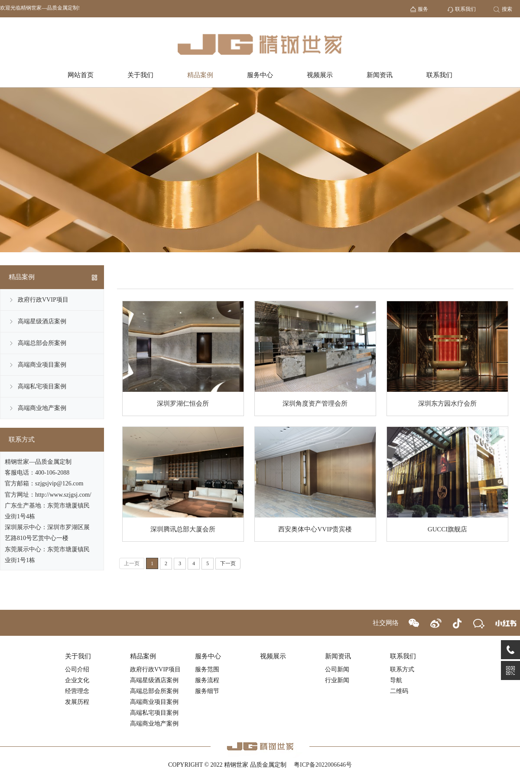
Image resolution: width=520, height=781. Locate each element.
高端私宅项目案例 (42, 386)
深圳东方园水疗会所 (447, 403)
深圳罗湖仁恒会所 (183, 403)
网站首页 (81, 75)
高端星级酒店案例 (42, 321)
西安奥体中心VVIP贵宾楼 (315, 529)
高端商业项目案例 (42, 364)
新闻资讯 (380, 75)
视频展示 (320, 75)
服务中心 (260, 75)
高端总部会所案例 (42, 343)
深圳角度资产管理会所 (315, 403)
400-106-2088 (52, 472)
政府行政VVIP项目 (43, 299)
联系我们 (439, 75)
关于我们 (140, 75)
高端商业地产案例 (42, 408)
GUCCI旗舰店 (448, 529)
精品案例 (200, 75)
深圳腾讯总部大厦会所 (182, 529)
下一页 (228, 563)
